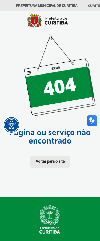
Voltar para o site (50, 161)
